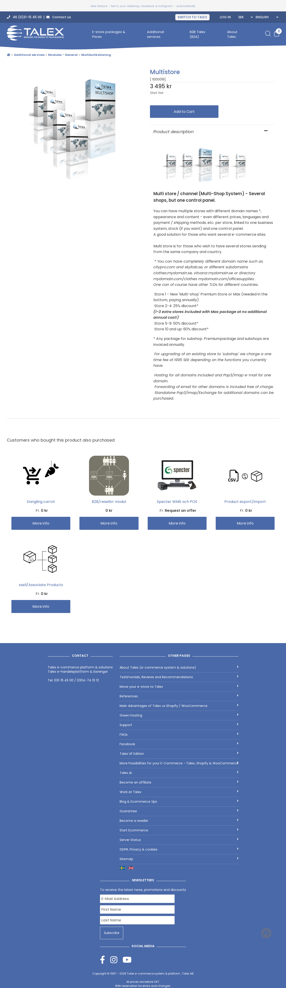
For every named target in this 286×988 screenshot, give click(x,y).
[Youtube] (127, 959)
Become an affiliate (179, 782)
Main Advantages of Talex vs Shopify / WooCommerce (179, 705)
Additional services (155, 34)
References (179, 696)
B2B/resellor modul (109, 501)
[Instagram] (116, 959)
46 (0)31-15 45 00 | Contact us (39, 17)
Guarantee (179, 811)
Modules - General (63, 55)
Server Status (179, 840)
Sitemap (179, 859)
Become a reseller (179, 820)
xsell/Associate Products (41, 584)
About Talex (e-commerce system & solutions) (179, 667)
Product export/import (245, 501)
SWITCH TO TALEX (192, 17)
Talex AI (179, 773)
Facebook (179, 744)
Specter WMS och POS (177, 501)
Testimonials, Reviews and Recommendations (179, 677)
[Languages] (266, 17)
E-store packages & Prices (108, 34)
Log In (225, 17)
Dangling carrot (41, 501)
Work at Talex (179, 792)
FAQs (179, 734)
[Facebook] (105, 959)
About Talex (232, 34)
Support (179, 725)
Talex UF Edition (179, 753)
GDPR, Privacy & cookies (179, 849)
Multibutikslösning (96, 55)
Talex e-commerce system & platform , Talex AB (160, 973)
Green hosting (179, 715)
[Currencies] (245, 17)
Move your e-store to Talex (179, 686)
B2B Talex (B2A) (197, 34)
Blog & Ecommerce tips (179, 801)
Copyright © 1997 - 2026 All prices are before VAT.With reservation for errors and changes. (143, 980)
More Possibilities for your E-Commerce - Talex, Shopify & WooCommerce (179, 763)
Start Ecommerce (179, 830)
